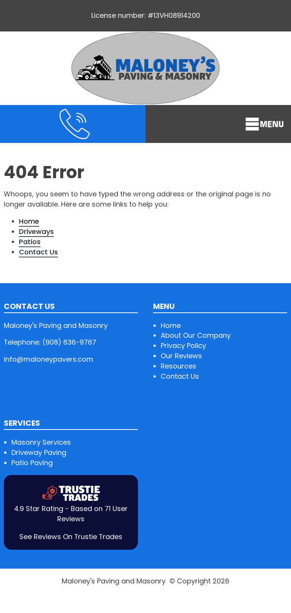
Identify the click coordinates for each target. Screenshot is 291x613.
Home (29, 221)
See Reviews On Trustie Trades (70, 536)
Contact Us (38, 252)
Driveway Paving (38, 452)
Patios (30, 241)
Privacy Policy (183, 345)
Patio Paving (32, 462)
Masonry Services (41, 442)
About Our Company (196, 335)
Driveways (36, 231)
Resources (178, 366)
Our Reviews (181, 356)
